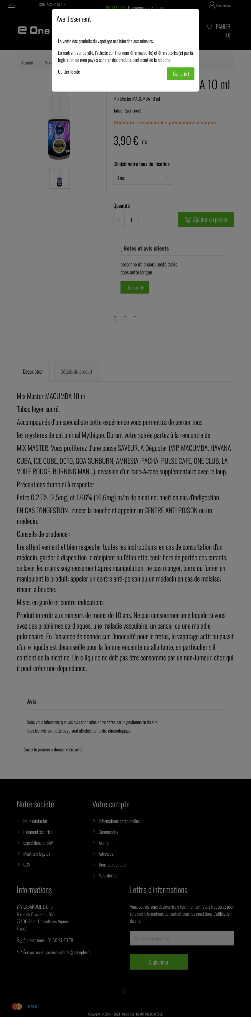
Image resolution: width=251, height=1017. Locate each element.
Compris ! (181, 73)
